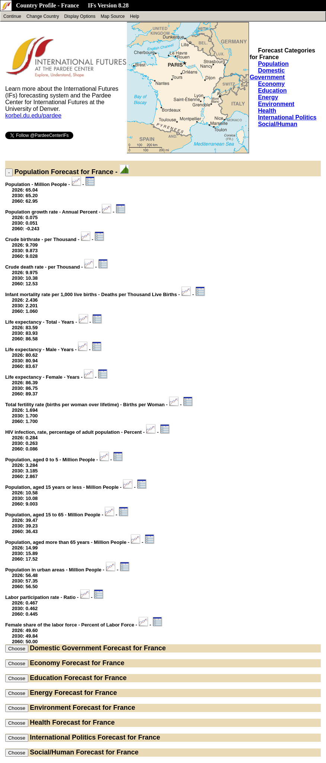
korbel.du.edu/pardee (33, 115)
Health (267, 111)
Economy (271, 84)
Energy (268, 97)
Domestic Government (267, 73)
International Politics (287, 117)
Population (273, 64)
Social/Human (277, 124)
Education (272, 90)
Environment (276, 104)
